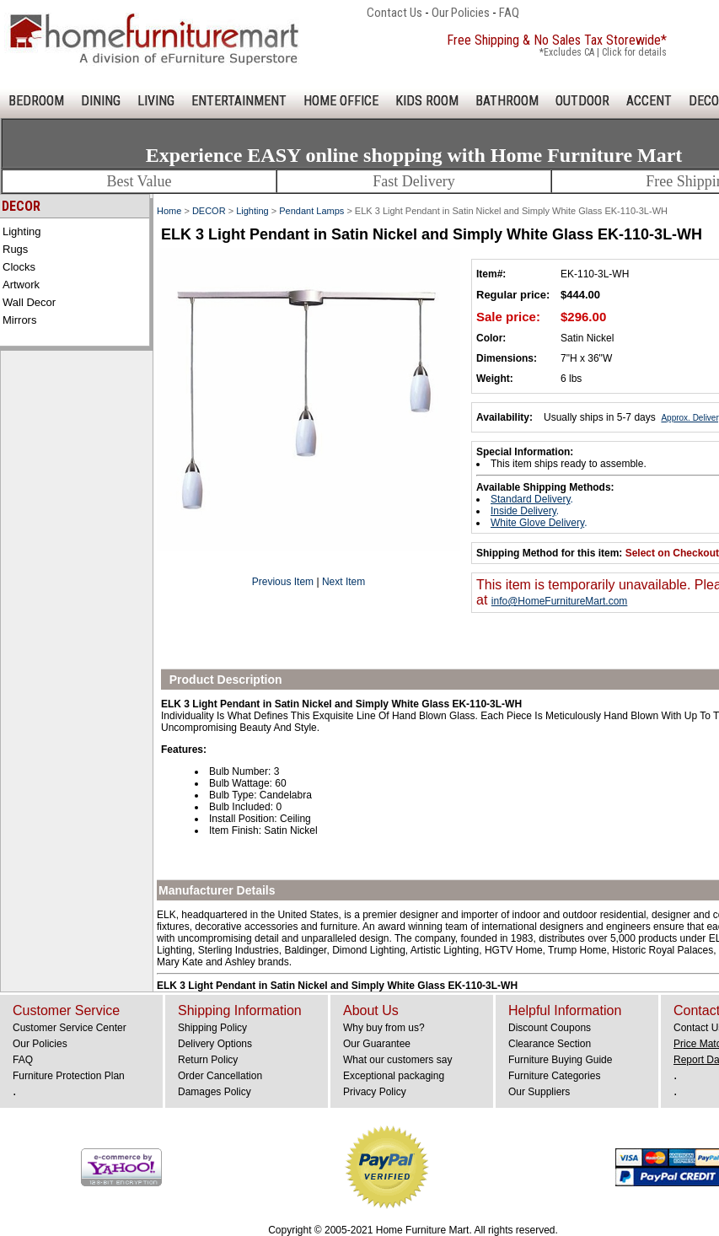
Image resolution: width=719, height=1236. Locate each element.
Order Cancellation (220, 1076)
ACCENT (649, 101)
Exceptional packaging (393, 1076)
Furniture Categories (554, 1076)
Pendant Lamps (311, 211)
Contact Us (394, 12)
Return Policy (208, 1060)
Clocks (19, 267)
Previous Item (283, 582)
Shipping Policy (212, 1028)
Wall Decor (29, 302)
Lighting (22, 231)
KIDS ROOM (427, 101)
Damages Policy (214, 1092)
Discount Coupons (549, 1028)
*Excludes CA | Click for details (603, 52)
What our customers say (397, 1060)
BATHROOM (507, 101)
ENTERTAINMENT (239, 101)
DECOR (209, 211)
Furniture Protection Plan (69, 1076)
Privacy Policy (374, 1092)
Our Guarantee (376, 1044)
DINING (101, 101)
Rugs (15, 249)
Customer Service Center (69, 1028)
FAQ (509, 12)
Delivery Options (215, 1044)
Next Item (343, 582)
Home (169, 211)
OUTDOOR (582, 101)
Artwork (21, 284)
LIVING (155, 101)
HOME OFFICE (340, 101)
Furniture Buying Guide (560, 1060)
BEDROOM (36, 101)
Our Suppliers (539, 1092)
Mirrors (19, 320)
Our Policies (461, 12)
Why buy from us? (384, 1028)
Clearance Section (549, 1044)
